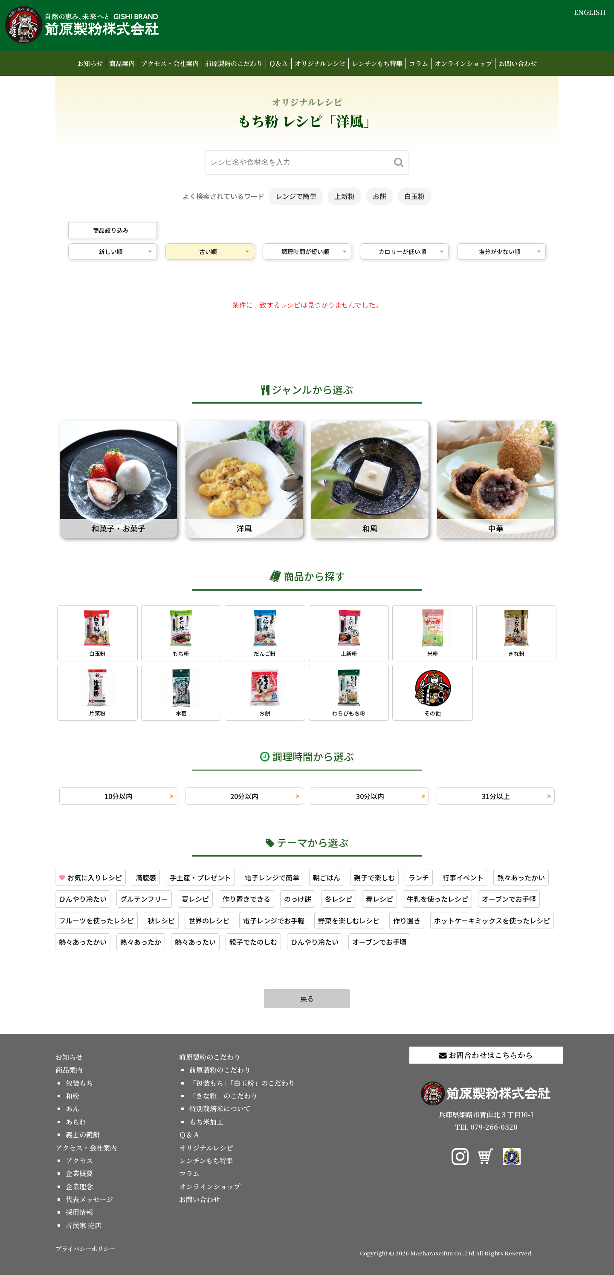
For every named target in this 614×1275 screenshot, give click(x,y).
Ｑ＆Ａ (278, 63)
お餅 (379, 196)
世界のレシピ (208, 920)
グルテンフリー (144, 899)
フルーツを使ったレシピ (96, 920)
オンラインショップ (463, 63)
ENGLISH (589, 12)
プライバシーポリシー (85, 1248)
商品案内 (122, 63)
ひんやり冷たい (83, 899)
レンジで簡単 (295, 196)
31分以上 (496, 796)
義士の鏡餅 (83, 1134)
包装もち (79, 1083)
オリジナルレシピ (320, 63)
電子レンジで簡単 (272, 877)
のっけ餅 (297, 899)
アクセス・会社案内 (170, 63)
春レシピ (379, 899)
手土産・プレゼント (200, 877)
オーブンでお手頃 (379, 942)
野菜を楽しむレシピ (348, 920)
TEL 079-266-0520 (486, 1127)
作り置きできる (246, 899)
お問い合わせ (517, 63)
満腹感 (146, 877)
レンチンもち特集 (377, 63)
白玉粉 (414, 196)
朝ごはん (326, 877)
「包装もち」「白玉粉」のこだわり (242, 1083)
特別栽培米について (220, 1108)
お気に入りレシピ (90, 877)
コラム (418, 63)
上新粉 (344, 196)
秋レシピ (161, 920)
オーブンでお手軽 (509, 899)
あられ (76, 1122)
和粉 (72, 1096)
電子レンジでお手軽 (273, 920)
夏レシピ (195, 899)
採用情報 (79, 1212)
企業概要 (79, 1173)
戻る (307, 998)
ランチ (418, 877)
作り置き (406, 920)
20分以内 (244, 796)
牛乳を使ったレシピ (437, 899)
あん (72, 1108)
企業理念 (79, 1186)
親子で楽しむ (374, 877)
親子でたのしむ (253, 942)
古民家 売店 (83, 1225)
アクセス (79, 1160)
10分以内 (118, 796)
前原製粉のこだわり (234, 63)
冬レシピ (338, 899)
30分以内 (370, 796)
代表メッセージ (89, 1199)
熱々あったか (140, 942)
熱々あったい (195, 942)
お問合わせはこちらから (486, 1055)
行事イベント (463, 877)
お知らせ (90, 63)
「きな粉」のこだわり (223, 1096)
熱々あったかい (521, 877)
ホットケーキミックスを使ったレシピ (492, 920)
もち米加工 (206, 1122)
